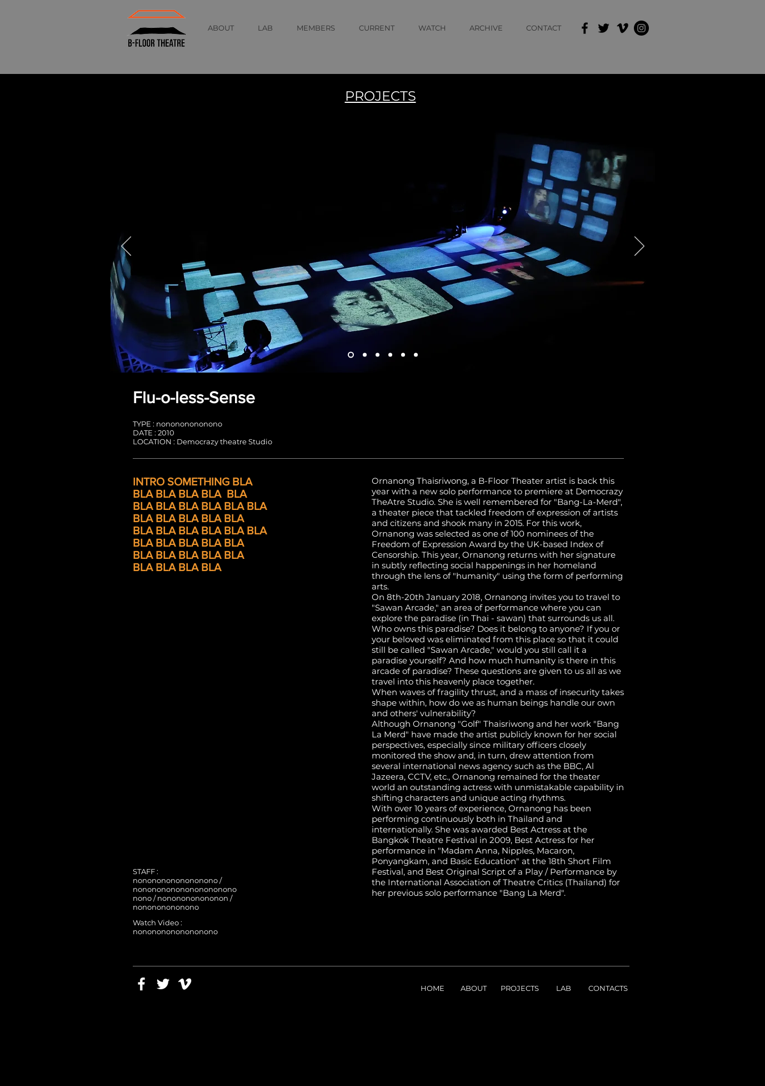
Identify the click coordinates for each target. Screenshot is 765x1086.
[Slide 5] (403, 355)
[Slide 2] (365, 355)
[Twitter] (603, 28)
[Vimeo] (622, 28)
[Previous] (126, 246)
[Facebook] (584, 28)
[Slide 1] (351, 355)
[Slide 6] (416, 355)
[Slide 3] (377, 355)
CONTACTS (608, 988)
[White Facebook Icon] (141, 984)
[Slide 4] (390, 355)
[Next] (639, 246)
